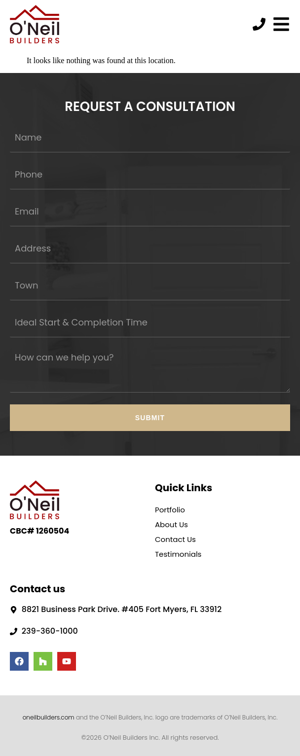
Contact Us (175, 539)
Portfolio (170, 509)
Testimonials (178, 554)
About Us (171, 524)
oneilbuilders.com (49, 717)
